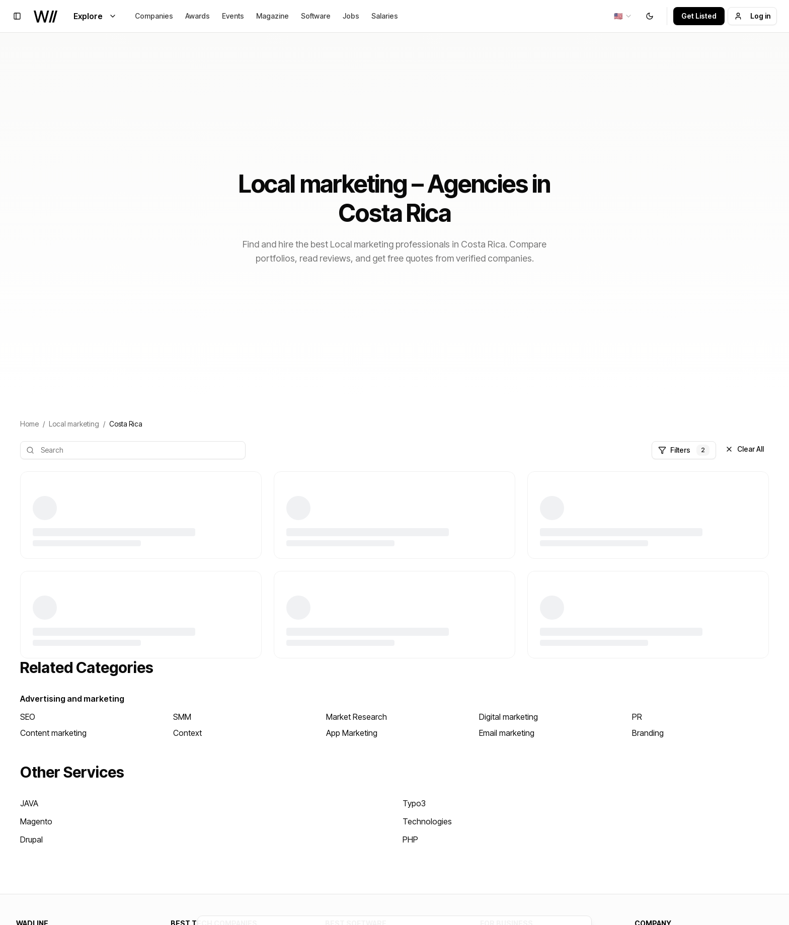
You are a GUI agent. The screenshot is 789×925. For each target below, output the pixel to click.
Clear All (744, 449)
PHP (410, 839)
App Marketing (351, 733)
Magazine (272, 16)
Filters (683, 450)
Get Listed (699, 16)
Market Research (356, 717)
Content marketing (53, 733)
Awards (197, 16)
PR (637, 717)
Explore (95, 16)
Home (29, 423)
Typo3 (414, 803)
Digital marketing (508, 717)
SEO (27, 717)
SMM (182, 717)
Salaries (384, 16)
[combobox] (623, 16)
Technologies (427, 821)
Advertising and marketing (72, 699)
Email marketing (506, 733)
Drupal (31, 839)
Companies (154, 16)
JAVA (29, 803)
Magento (36, 821)
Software (316, 16)
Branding (648, 733)
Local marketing (74, 423)
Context (187, 733)
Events (233, 16)
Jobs (351, 16)
